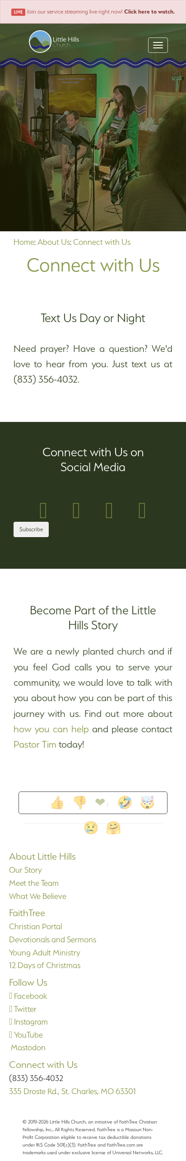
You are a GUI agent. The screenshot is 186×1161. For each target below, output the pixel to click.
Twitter (23, 1009)
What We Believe (37, 896)
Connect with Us (101, 242)
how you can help (51, 729)
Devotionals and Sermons (52, 939)
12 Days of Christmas (44, 965)
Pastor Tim (35, 744)
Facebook (28, 996)
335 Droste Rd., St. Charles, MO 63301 (72, 1091)
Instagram (28, 1021)
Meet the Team (34, 883)
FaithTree (27, 912)
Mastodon (27, 1047)
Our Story (25, 870)
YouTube (26, 1034)
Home (24, 242)
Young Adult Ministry (44, 952)
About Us (53, 242)
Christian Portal (35, 926)
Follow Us (28, 982)
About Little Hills (42, 856)
